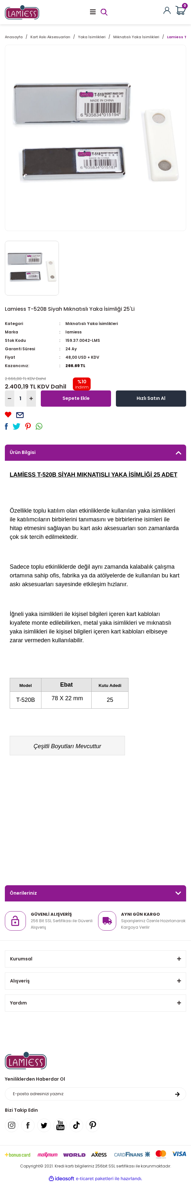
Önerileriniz (23, 893)
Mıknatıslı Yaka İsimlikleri (91, 323)
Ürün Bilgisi (23, 452)
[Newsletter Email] (95, 1093)
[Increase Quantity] (31, 398)
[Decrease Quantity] (9, 398)
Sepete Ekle (76, 398)
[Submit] (177, 1093)
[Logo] (22, 12)
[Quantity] (20, 398)
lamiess (73, 332)
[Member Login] (167, 10)
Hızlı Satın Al (151, 398)
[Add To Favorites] (8, 415)
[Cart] (180, 10)
